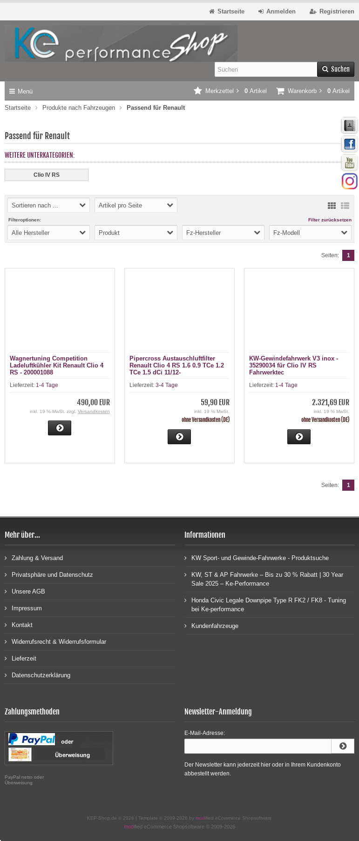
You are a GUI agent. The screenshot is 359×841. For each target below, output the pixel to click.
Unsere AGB (25, 591)
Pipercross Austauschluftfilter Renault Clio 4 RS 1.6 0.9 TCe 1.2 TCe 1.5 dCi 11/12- (176, 365)
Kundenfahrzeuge (211, 625)
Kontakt (19, 624)
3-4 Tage (167, 385)
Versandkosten (94, 411)
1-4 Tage (47, 385)
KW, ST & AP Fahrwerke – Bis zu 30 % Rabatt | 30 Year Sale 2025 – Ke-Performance (263, 578)
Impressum (23, 608)
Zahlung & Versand (34, 557)
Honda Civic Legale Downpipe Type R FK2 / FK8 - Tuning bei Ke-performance (265, 604)
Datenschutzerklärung (37, 675)
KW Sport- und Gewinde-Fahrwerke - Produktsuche (256, 557)
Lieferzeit (20, 658)
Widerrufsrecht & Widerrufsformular (55, 641)
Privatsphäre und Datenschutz (49, 574)
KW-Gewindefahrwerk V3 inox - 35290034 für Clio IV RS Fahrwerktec (293, 365)
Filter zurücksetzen (330, 219)
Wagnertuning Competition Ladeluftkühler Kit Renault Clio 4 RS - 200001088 (56, 365)
